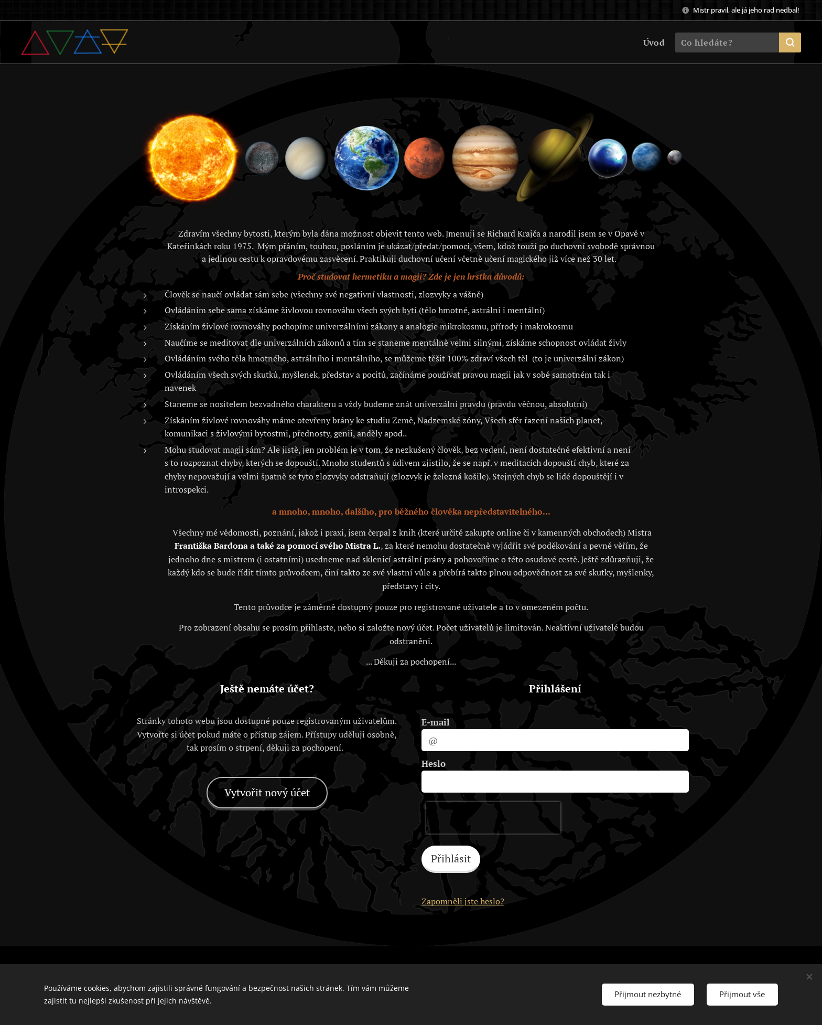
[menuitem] (652, 42)
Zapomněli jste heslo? (462, 901)
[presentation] (493, 818)
